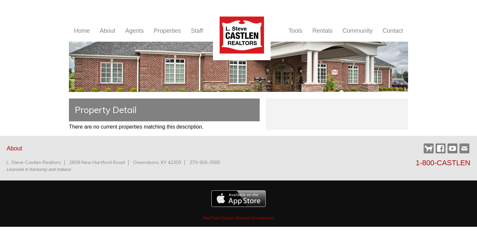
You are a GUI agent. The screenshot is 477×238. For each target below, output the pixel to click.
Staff (197, 30)
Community (358, 30)
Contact (393, 30)
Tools (295, 30)
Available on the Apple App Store (238, 198)
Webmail (464, 148)
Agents (134, 30)
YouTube (452, 148)
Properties (167, 30)
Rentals (322, 30)
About (107, 30)
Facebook (441, 148)
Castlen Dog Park (429, 148)
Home (82, 30)
